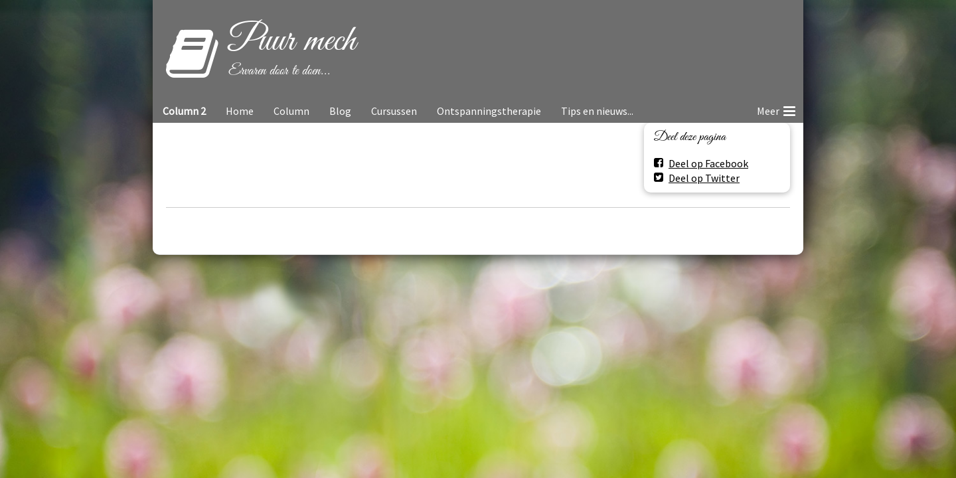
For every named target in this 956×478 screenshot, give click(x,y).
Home (240, 111)
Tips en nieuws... (597, 111)
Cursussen (394, 111)
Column (291, 111)
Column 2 (184, 111)
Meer (776, 109)
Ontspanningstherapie (489, 111)
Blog (340, 111)
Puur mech (292, 41)
